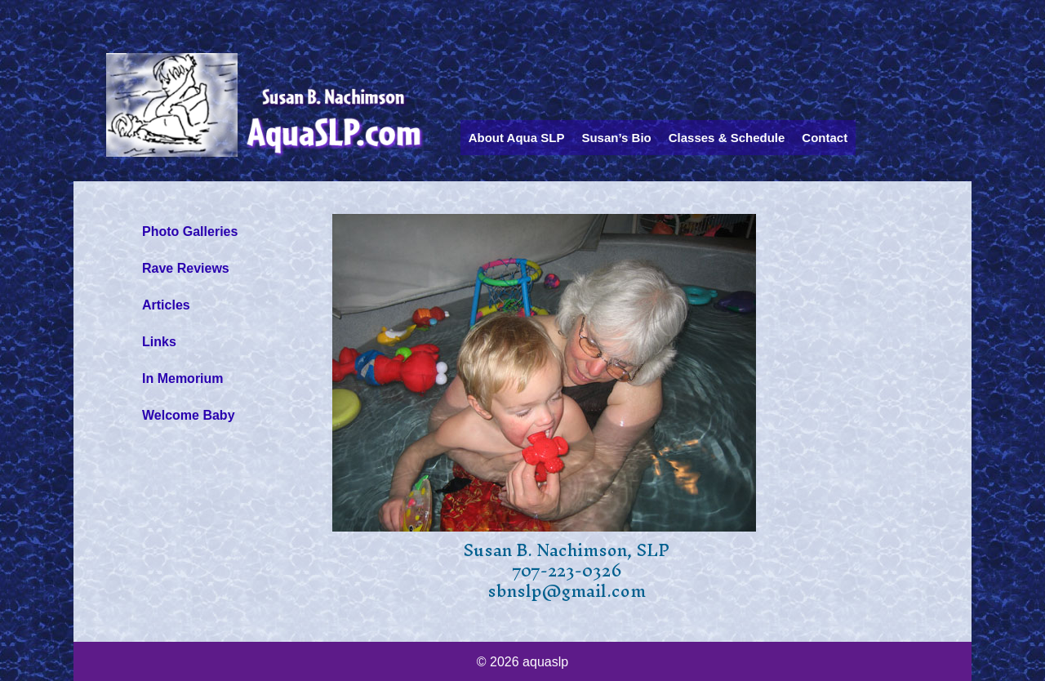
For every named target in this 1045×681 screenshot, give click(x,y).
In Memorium (183, 378)
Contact (824, 138)
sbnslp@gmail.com (566, 591)
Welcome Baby (188, 415)
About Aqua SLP (517, 138)
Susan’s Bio (616, 138)
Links (159, 342)
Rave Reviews (185, 268)
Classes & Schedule (727, 138)
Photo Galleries (190, 231)
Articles (166, 305)
